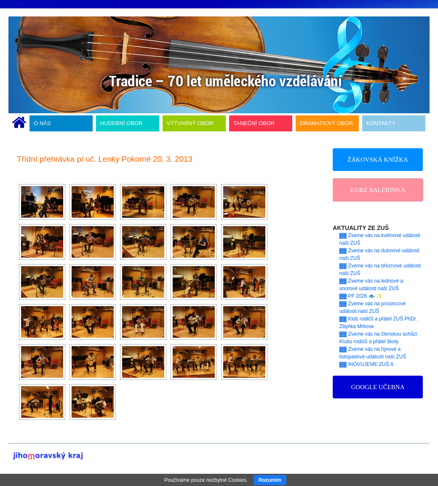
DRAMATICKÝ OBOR (326, 123)
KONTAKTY (380, 123)
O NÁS (42, 123)
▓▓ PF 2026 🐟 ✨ (361, 296)
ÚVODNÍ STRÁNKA (19, 123)
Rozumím (270, 480)
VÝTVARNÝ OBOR (190, 123)
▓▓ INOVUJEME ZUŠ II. (367, 364)
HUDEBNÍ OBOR (121, 123)
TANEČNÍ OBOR (254, 123)
